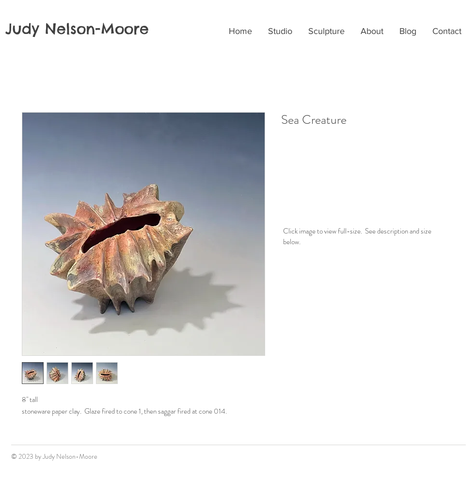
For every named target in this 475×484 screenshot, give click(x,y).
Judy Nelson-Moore (77, 28)
